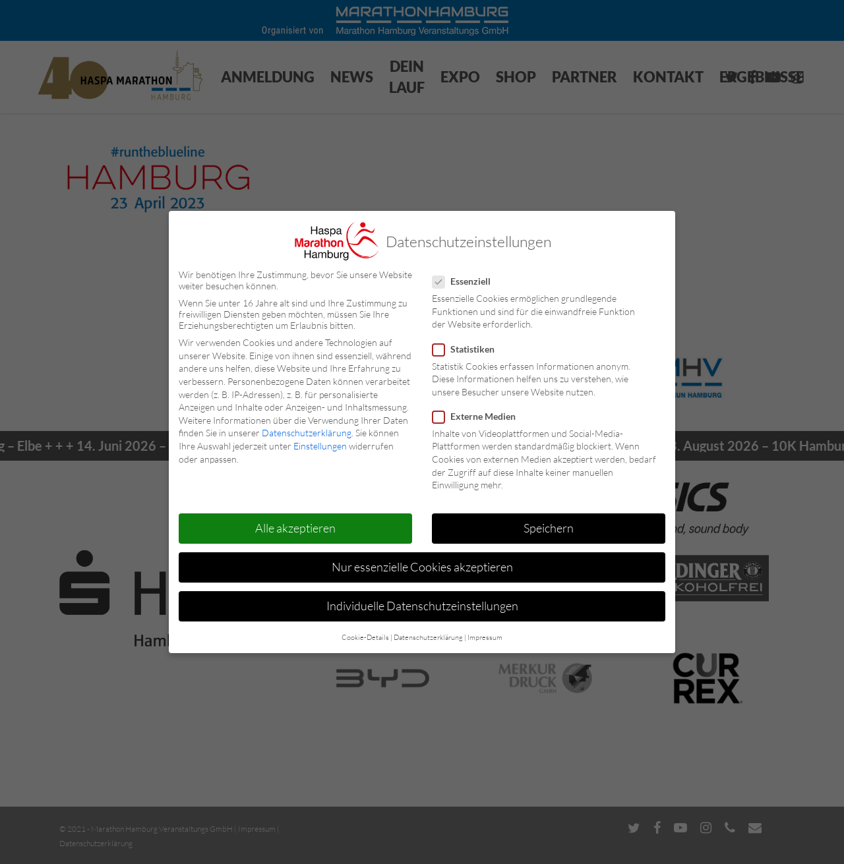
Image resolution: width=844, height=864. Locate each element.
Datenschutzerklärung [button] (428, 637)
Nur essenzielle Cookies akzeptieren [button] (422, 567)
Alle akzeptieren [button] (295, 528)
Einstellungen (320, 445)
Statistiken (469, 349)
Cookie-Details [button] (365, 637)
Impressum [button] (484, 637)
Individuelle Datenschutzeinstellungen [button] (422, 605)
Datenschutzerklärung (306, 432)
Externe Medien (479, 416)
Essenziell (467, 281)
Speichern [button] (549, 528)
